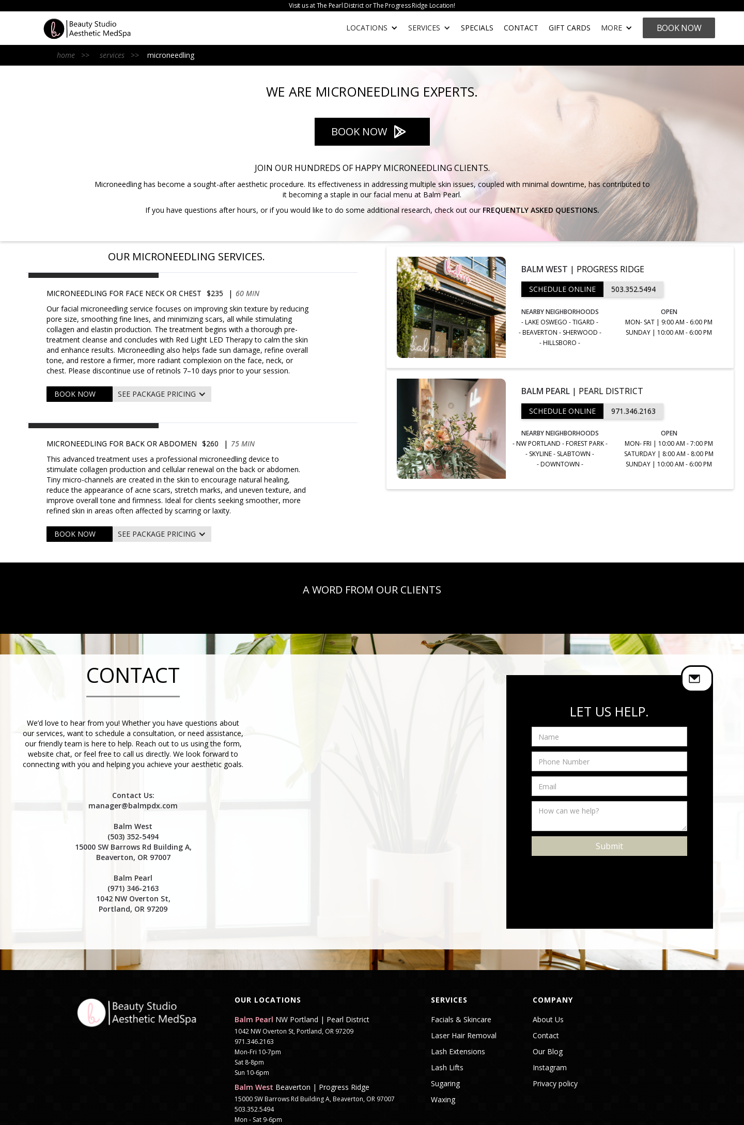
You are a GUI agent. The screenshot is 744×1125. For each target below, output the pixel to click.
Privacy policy (555, 1084)
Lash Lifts (447, 1068)
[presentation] (610, 876)
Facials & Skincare (461, 1019)
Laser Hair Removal (464, 1036)
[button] (372, 28)
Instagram (550, 1068)
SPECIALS (477, 28)
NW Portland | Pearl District (302, 1019)
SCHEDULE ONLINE (562, 289)
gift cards (570, 28)
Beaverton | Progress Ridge (302, 1087)
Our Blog (548, 1052)
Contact (521, 28)
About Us (548, 1019)
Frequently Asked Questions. (541, 210)
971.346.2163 (633, 411)
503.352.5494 (633, 289)
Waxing (443, 1100)
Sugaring (445, 1084)
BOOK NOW (75, 394)
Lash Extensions (458, 1052)
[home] (97, 28)
